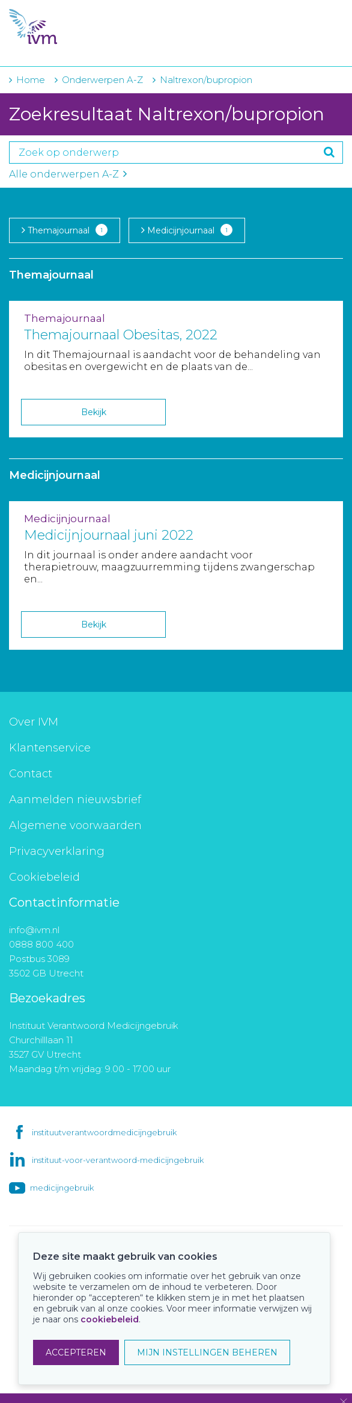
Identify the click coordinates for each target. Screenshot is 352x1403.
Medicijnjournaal (186, 230)
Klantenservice (50, 747)
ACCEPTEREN (76, 1352)
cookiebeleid (109, 1319)
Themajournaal (65, 230)
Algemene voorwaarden (75, 825)
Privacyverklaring (57, 851)
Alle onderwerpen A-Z (68, 174)
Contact (30, 773)
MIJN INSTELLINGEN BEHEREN (207, 1352)
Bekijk (93, 412)
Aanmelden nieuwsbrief (75, 799)
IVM (82, 27)
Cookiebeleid (44, 877)
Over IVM (33, 722)
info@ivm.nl (34, 930)
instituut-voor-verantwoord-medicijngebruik (118, 1160)
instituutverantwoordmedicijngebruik (104, 1132)
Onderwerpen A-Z (102, 79)
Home (30, 79)
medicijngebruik (62, 1187)
